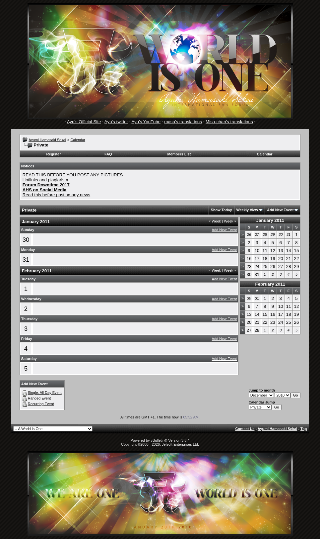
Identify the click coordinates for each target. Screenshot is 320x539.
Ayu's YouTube (145, 121)
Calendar (77, 140)
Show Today (221, 210)
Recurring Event (41, 404)
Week (215, 221)
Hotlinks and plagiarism (45, 179)
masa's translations (183, 121)
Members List (179, 154)
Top (303, 429)
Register (53, 154)
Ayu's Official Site (84, 121)
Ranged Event (39, 398)
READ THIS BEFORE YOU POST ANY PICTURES (73, 174)
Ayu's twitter (116, 121)
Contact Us (244, 429)
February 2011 (270, 284)
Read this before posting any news (57, 194)
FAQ (108, 154)
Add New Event (280, 210)
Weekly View (247, 210)
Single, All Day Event (45, 393)
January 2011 (270, 220)
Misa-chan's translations (229, 121)
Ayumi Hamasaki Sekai (47, 140)
